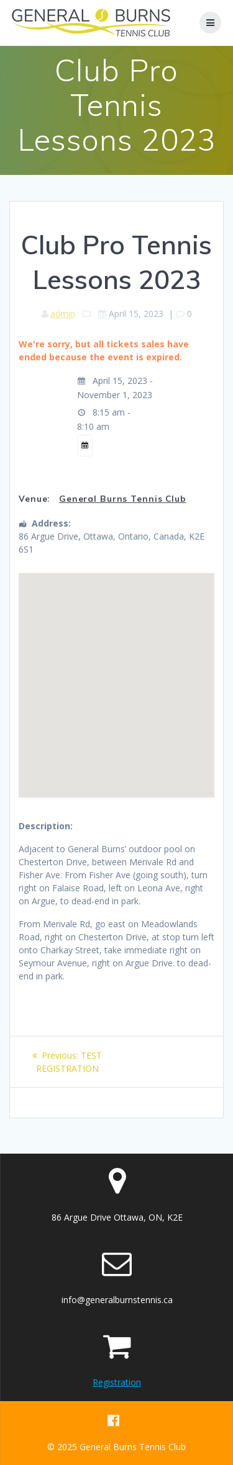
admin (62, 313)
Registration (117, 1382)
